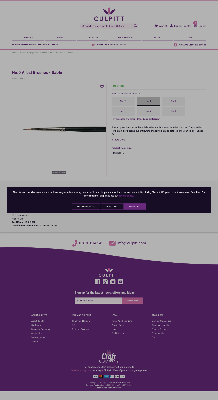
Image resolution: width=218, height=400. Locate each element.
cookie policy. (126, 195)
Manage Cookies (86, 206)
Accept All (135, 206)
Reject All (112, 206)
